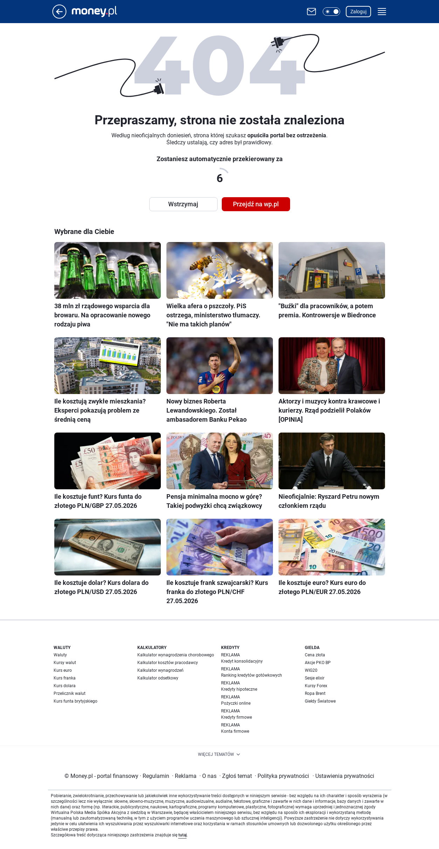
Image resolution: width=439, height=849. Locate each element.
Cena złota (315, 655)
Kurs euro (63, 670)
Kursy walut (65, 662)
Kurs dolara (65, 685)
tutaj (182, 835)
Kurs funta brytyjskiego (75, 701)
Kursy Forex (316, 685)
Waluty (60, 655)
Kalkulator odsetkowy (157, 678)
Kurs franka (65, 678)
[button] (331, 11)
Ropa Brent (315, 693)
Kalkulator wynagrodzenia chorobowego (175, 655)
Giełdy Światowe (320, 701)
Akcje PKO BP (318, 662)
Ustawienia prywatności (343, 776)
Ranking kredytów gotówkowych (251, 675)
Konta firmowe (235, 731)
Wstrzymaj (183, 204)
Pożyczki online (236, 703)
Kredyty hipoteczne (239, 689)
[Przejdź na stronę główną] (59, 16)
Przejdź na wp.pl (256, 204)
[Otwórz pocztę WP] (311, 11)
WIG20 (311, 670)
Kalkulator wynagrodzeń (160, 670)
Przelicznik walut (69, 693)
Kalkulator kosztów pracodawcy (167, 662)
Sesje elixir (314, 678)
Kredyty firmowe (236, 717)
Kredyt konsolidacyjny (242, 661)
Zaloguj (358, 11)
